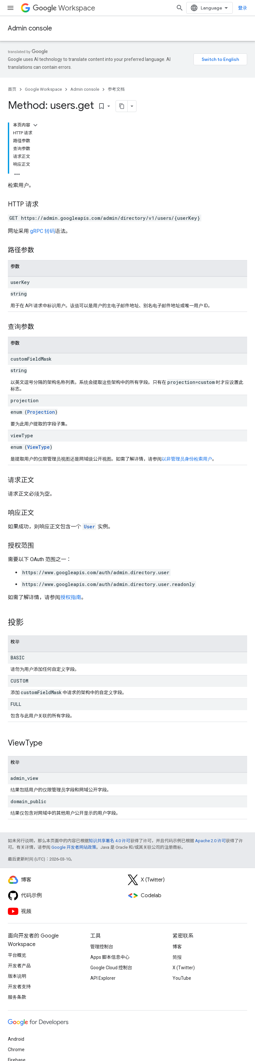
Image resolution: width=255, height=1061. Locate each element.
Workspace (64, 8)
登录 (242, 7)
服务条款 (17, 997)
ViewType (38, 447)
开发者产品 (19, 965)
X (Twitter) (184, 967)
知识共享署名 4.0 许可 (109, 840)
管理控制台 (101, 946)
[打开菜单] (10, 8)
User (89, 526)
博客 (177, 946)
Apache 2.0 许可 (210, 840)
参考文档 (116, 89)
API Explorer (103, 978)
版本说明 (17, 976)
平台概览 (17, 955)
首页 (12, 89)
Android (16, 1039)
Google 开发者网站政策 (73, 847)
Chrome (16, 1049)
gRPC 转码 (42, 231)
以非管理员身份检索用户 (187, 459)
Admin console (30, 28)
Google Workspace (43, 89)
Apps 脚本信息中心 (110, 957)
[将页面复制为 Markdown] (122, 106)
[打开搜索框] (180, 8)
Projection (41, 412)
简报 (177, 957)
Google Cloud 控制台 (111, 967)
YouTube (182, 978)
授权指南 (70, 597)
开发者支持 (19, 986)
